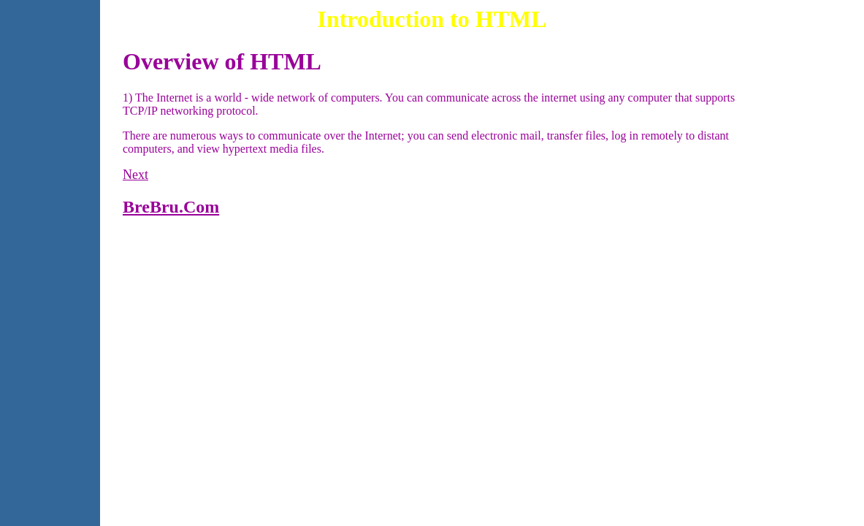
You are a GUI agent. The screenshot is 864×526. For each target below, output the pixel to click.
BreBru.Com (171, 206)
